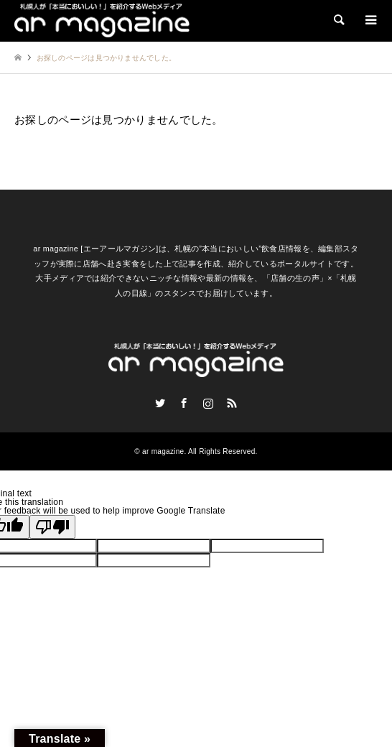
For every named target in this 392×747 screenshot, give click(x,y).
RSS (232, 403)
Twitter (160, 403)
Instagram (208, 403)
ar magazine (163, 451)
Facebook (184, 403)
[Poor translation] (52, 527)
